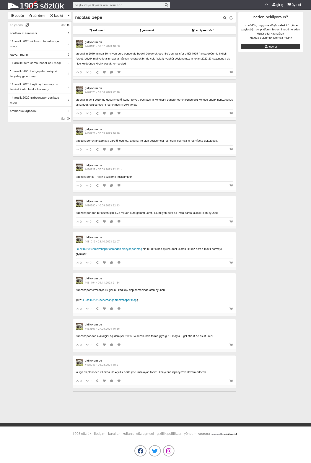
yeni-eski (146, 30)
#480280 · (102, 205)
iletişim (99, 433)
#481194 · (102, 282)
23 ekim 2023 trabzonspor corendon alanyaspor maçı (109, 249)
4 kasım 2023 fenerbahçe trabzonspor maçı (110, 300)
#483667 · (102, 328)
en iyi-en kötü (203, 30)
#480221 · (102, 133)
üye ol (294, 5)
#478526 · (102, 92)
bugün (17, 15)
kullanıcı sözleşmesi (138, 433)
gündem (37, 15)
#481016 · (102, 241)
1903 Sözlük (36, 5)
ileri (65, 25)
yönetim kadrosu (197, 433)
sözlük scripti (230, 434)
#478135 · (102, 46)
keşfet (56, 15)
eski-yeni (97, 30)
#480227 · (103, 169)
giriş (277, 5)
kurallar (114, 433)
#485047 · (102, 364)
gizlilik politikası (169, 433)
